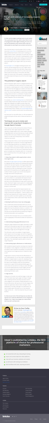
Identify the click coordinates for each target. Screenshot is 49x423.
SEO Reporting (5, 390)
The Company (5, 403)
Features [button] (17, 4)
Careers (44, 419)
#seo (6, 14)
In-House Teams (6, 380)
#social (39, 64)
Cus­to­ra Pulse (12, 51)
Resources (5, 408)
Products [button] (11, 4)
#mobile (43, 58)
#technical (42, 64)
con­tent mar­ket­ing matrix (18, 100)
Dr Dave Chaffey (22, 311)
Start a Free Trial (6, 382)
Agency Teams (5, 378)
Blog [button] (31, 4)
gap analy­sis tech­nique (16, 161)
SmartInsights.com (25, 28)
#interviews (39, 58)
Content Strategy (28, 390)
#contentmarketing (41, 50)
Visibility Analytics (6, 392)
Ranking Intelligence (7, 394)
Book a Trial (43, 4)
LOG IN (45, 1)
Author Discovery (6, 396)
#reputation (44, 60)
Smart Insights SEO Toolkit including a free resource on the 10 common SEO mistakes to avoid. (24, 321)
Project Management (29, 396)
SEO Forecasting (28, 388)
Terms (31, 419)
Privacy (36, 419)
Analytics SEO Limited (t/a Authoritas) (10, 420)
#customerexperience (41, 54)
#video (39, 66)
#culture (39, 52)
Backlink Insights (28, 394)
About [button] (26, 4)
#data (39, 56)
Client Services (5, 405)
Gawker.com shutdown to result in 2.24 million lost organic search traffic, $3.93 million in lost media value (42, 83)
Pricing (22, 4)
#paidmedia (40, 60)
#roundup (39, 62)
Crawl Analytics (28, 392)
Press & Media (5, 407)
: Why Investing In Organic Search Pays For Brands (42, 102)
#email (41, 56)
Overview (4, 388)
